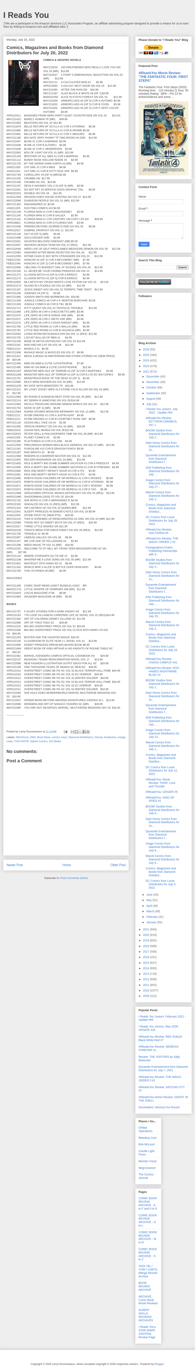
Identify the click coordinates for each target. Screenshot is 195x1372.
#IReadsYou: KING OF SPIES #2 (160, 799)
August (151, 398)
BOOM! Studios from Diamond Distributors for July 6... (162, 810)
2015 (146, 962)
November (153, 382)
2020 (146, 935)
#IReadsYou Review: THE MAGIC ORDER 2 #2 (162, 540)
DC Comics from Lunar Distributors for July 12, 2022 (162, 771)
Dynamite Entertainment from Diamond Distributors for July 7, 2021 (163, 1068)
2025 (146, 355)
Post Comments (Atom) (74, 878)
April (149, 905)
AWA (33, 737)
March (150, 911)
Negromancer (147, 1168)
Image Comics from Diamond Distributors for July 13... (162, 733)
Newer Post (14, 865)
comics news (59, 737)
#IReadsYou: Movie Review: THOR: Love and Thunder (160, 783)
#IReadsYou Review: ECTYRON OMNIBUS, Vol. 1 (162, 421)
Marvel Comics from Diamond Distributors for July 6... (162, 859)
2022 (146, 371)
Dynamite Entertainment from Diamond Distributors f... (161, 459)
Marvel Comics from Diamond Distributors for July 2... (162, 496)
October (151, 387)
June (149, 894)
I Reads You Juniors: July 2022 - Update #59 (162, 410)
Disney (99, 737)
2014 (146, 968)
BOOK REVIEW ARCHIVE (145, 1286)
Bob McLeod (147, 1144)
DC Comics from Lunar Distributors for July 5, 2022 (161, 884)
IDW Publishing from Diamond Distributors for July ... (162, 471)
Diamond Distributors (80, 737)
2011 (146, 985)
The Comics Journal (146, 1176)
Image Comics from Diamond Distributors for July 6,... (162, 847)
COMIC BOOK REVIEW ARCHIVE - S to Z (148, 1254)
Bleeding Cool (147, 1137)
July (149, 404)
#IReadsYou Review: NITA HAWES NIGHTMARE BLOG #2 (162, 671)
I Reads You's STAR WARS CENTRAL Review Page (147, 1332)
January (151, 922)
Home (67, 865)
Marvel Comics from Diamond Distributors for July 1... (162, 746)
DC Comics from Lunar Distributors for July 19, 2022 (162, 650)
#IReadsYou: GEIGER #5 (162, 791)
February (152, 916)
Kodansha (110, 737)
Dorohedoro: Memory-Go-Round (159, 1107)
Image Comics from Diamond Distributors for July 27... (162, 483)
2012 (146, 979)
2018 (146, 946)
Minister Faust (147, 1161)
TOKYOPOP (21, 741)
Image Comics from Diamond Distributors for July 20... (162, 613)
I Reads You (26, 15)
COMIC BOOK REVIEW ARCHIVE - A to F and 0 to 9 (148, 1203)
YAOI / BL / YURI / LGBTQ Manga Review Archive (148, 1271)
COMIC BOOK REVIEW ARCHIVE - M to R (148, 1237)
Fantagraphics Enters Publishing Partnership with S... (161, 551)
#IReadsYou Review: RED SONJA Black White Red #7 (160, 1038)
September (153, 393)
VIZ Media (55, 741)
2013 (146, 973)
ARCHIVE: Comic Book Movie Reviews (148, 1300)
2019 (146, 940)
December (153, 376)
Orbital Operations (145, 1129)
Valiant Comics (39, 741)
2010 (146, 990)
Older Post (118, 865)
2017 (146, 951)
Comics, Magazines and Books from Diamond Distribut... (161, 508)
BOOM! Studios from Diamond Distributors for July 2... (162, 434)
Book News (44, 737)
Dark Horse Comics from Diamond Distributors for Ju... (162, 446)
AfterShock (22, 737)
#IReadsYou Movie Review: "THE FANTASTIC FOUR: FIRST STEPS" (163, 76)
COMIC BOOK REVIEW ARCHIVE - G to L (148, 1220)
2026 (146, 349)
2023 (146, 366)
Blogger (159, 1363)
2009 (146, 996)
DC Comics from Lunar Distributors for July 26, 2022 (162, 520)
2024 (146, 360)
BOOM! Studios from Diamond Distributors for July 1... (162, 684)
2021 (146, 929)
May (149, 900)
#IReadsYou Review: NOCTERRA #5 (159, 531)
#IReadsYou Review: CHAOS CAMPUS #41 (161, 660)
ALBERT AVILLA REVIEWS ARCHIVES (146, 1315)
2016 (146, 957)
